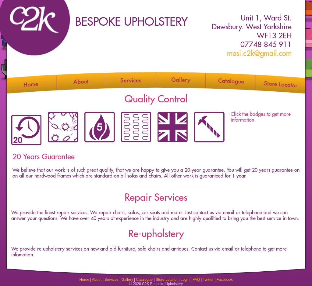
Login (185, 279)
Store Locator (167, 279)
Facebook (225, 279)
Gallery (127, 279)
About (96, 279)
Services (112, 279)
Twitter (208, 279)
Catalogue (144, 279)
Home (84, 279)
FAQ (196, 279)
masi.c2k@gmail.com (259, 53)
